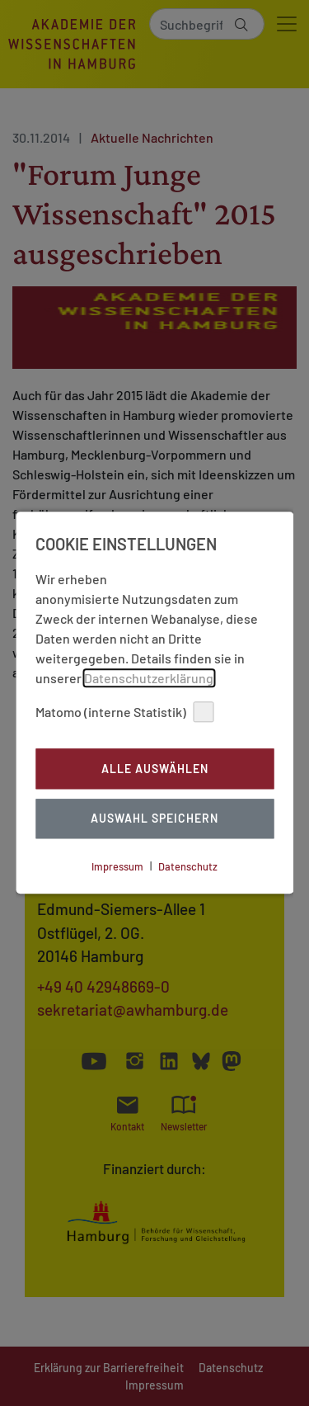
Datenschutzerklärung (148, 678)
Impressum (117, 866)
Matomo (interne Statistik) (124, 711)
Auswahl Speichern (154, 819)
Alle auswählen (154, 769)
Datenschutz (188, 866)
